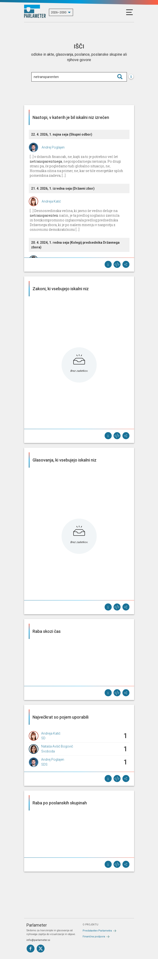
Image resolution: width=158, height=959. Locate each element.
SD (43, 738)
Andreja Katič (51, 201)
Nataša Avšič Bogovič (57, 746)
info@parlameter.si (38, 940)
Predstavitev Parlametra (97, 930)
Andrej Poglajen (53, 147)
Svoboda (48, 751)
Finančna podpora (94, 936)
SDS (44, 764)
